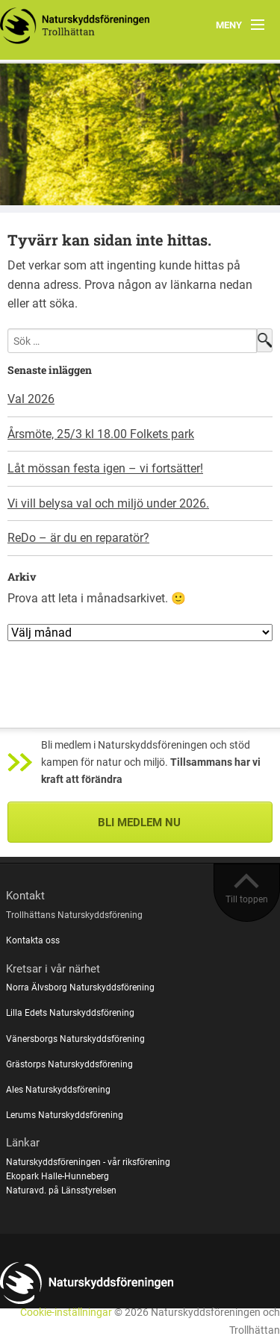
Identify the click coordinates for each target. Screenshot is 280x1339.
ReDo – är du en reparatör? (78, 538)
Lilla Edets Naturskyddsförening (70, 1013)
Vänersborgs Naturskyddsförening (75, 1039)
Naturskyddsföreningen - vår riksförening (88, 1162)
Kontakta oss (33, 940)
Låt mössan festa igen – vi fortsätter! (105, 468)
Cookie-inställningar (66, 1312)
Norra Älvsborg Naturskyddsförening (80, 987)
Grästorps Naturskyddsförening (69, 1064)
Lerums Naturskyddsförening (64, 1115)
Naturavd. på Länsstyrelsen (61, 1190)
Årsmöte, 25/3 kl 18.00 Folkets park (100, 434)
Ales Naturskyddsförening (58, 1089)
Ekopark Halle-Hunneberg (57, 1176)
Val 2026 (31, 399)
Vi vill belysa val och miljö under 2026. (108, 503)
